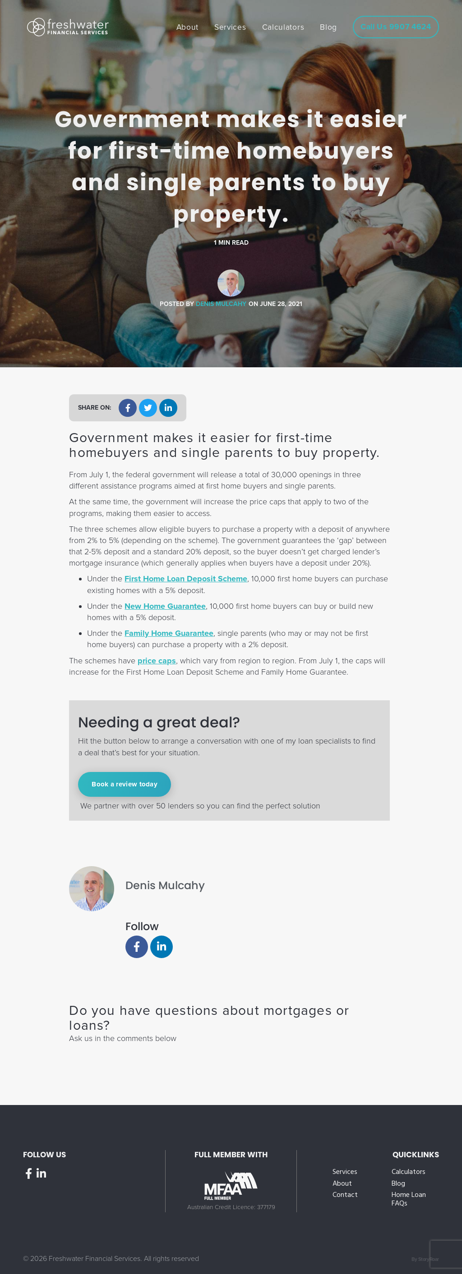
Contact (345, 1195)
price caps (157, 661)
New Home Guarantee (165, 606)
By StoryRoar (425, 1259)
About (342, 1184)
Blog (398, 1184)
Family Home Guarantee (169, 633)
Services (345, 1172)
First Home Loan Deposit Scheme (186, 579)
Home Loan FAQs (409, 1199)
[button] (128, 408)
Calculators (408, 1172)
